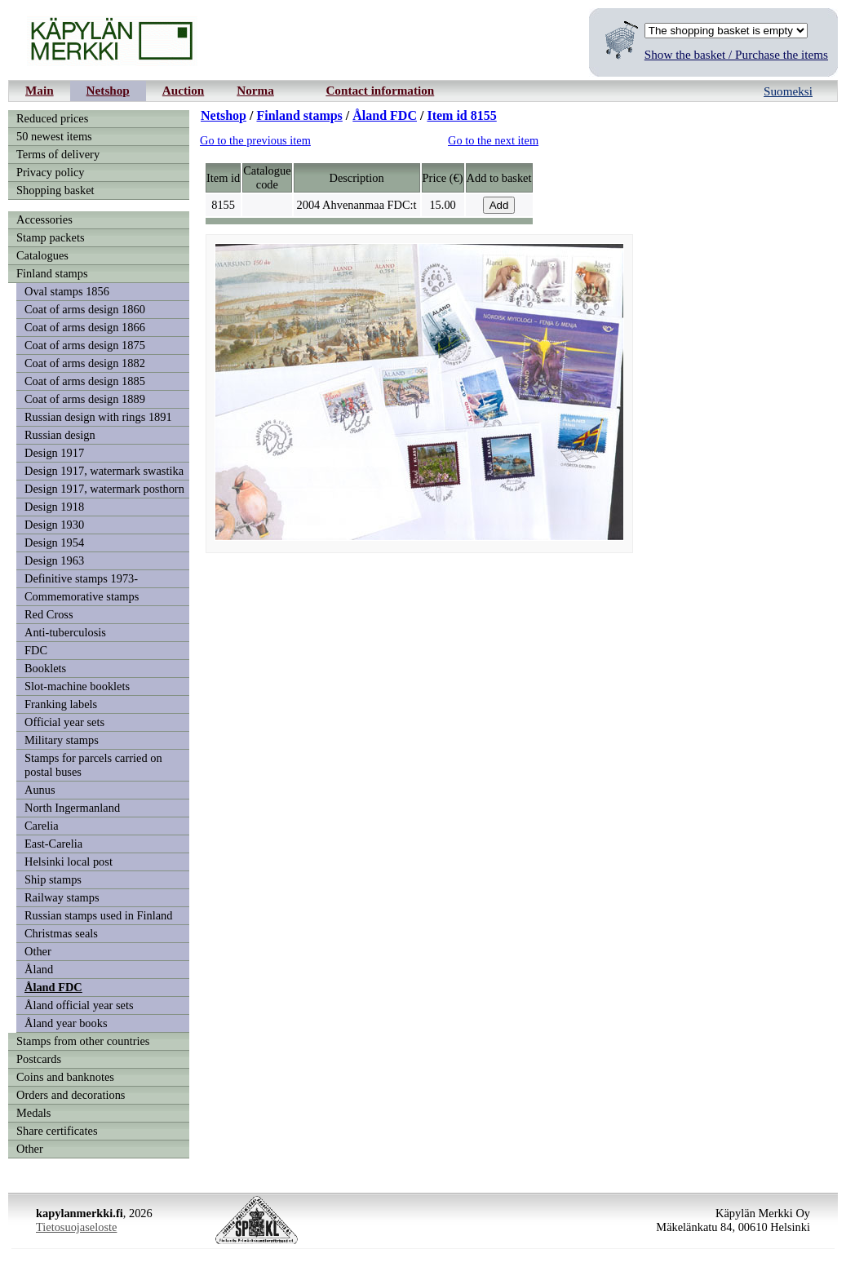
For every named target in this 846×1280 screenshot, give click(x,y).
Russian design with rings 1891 (98, 416)
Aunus (39, 789)
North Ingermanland (72, 807)
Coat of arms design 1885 (84, 381)
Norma (255, 90)
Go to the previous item (255, 140)
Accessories (44, 219)
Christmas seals (61, 933)
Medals (33, 1112)
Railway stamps (62, 897)
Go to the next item (493, 140)
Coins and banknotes (65, 1076)
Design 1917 (54, 452)
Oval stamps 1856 (66, 291)
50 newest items (54, 136)
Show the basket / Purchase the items (736, 54)
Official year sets (64, 722)
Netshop (108, 90)
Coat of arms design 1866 (84, 327)
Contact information (380, 90)
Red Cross (48, 614)
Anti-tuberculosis (65, 632)
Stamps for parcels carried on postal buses (93, 764)
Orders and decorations (70, 1094)
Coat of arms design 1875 (84, 345)
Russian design (59, 434)
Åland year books (66, 1023)
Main (39, 90)
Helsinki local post (68, 861)
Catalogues (42, 255)
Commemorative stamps (81, 596)
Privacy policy (50, 172)
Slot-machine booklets (77, 686)
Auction (183, 90)
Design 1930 (54, 524)
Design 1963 (54, 560)
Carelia (41, 825)
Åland (38, 969)
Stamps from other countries (82, 1040)
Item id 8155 (461, 115)
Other (37, 951)
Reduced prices (52, 118)
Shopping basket (55, 190)
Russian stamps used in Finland (98, 915)
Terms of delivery (58, 154)
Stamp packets (50, 237)
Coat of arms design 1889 (84, 398)
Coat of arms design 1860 (84, 309)
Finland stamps (52, 273)
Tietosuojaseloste (76, 1226)
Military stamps (61, 739)
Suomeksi (788, 91)
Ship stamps (53, 879)
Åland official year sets (79, 1005)
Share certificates (56, 1130)
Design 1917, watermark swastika (104, 470)
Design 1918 (54, 506)
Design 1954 (54, 542)
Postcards (38, 1058)
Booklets (45, 668)
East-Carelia (53, 843)
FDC (35, 650)
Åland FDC (53, 987)
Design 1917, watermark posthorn (104, 488)
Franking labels (60, 704)
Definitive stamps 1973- (81, 578)
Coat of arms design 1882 (84, 363)
